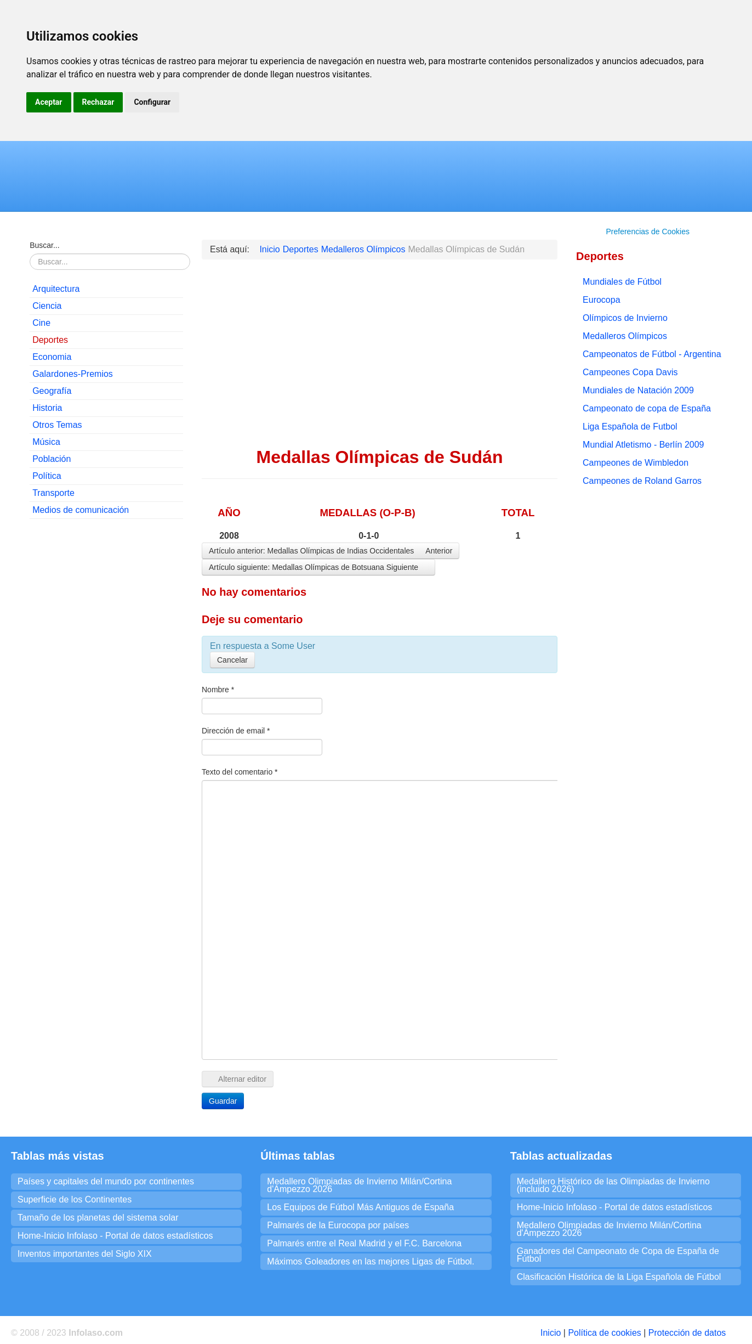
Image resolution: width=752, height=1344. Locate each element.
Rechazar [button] (98, 102)
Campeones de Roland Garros (642, 480)
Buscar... (44, 245)
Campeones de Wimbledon (635, 462)
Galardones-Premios (72, 374)
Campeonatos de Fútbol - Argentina (652, 354)
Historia (47, 408)
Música (46, 442)
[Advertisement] (106, 694)
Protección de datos (687, 1332)
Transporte (53, 493)
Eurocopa (601, 299)
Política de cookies (604, 1332)
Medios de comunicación (80, 510)
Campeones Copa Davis (630, 372)
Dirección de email (236, 730)
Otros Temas (57, 425)
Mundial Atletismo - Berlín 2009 (643, 444)
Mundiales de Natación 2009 (638, 390)
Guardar (223, 1101)
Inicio (550, 1332)
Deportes (50, 340)
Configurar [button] (152, 102)
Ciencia (46, 305)
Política (46, 476)
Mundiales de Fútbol (622, 281)
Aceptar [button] (48, 102)
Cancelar (232, 660)
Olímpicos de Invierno (625, 318)
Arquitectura (55, 288)
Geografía (51, 391)
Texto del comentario (240, 771)
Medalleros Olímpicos (625, 336)
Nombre (218, 689)
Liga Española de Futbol (630, 426)
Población (51, 459)
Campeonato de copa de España (647, 408)
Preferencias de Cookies (648, 231)
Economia (51, 357)
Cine (41, 322)
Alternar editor (237, 1079)
